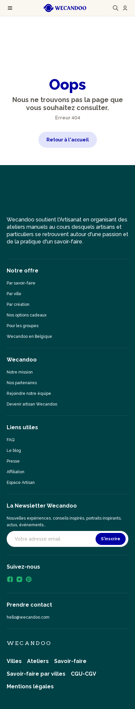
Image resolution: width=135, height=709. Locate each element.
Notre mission (20, 372)
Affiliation (15, 472)
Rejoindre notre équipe (29, 393)
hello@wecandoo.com (28, 617)
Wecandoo (29, 643)
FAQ (10, 440)
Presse (13, 461)
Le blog (14, 450)
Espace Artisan (21, 482)
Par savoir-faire (21, 283)
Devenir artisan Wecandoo (32, 404)
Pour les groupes (22, 325)
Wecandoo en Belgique (29, 336)
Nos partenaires (22, 383)
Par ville (14, 293)
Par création (18, 304)
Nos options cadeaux (26, 315)
